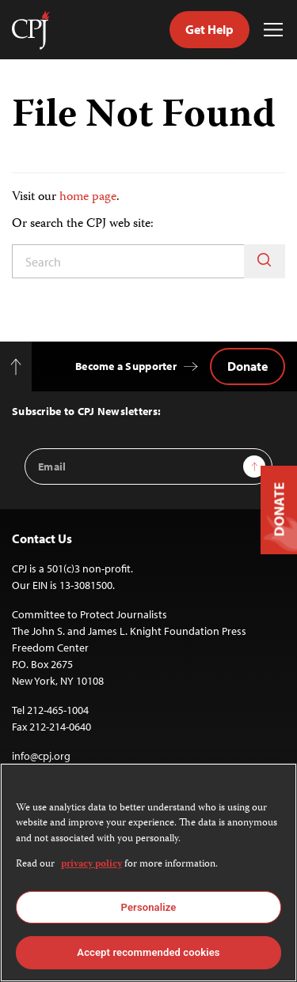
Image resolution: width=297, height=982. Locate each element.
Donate (247, 366)
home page (87, 197)
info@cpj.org (41, 756)
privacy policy (91, 864)
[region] (148, 872)
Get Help (209, 29)
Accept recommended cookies (148, 952)
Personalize (149, 907)
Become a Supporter (126, 366)
